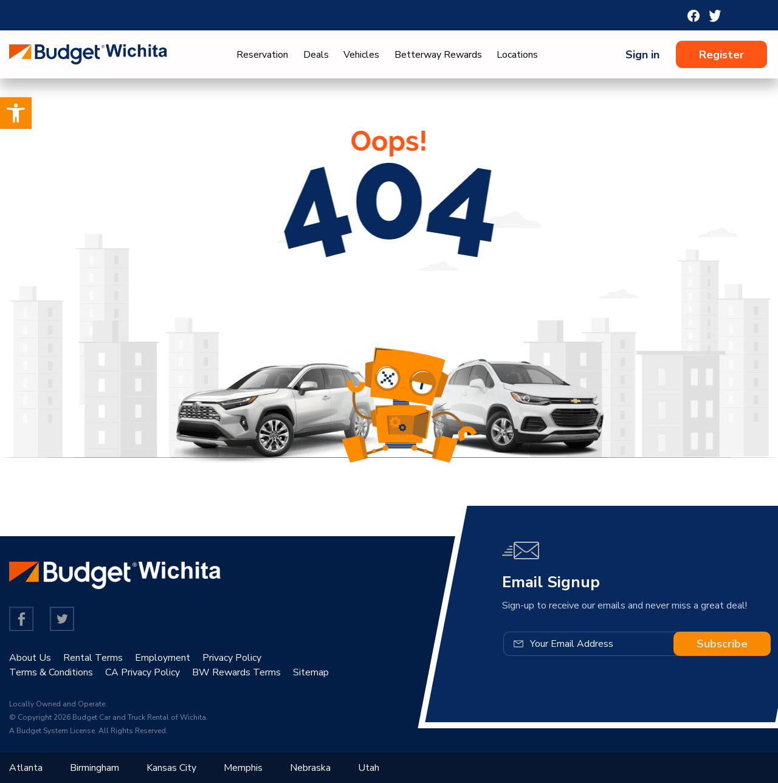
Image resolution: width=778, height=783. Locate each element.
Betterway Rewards (438, 54)
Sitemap (311, 672)
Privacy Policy (231, 657)
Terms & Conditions (51, 672)
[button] (16, 113)
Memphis (243, 767)
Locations (517, 54)
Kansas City (171, 767)
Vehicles (361, 54)
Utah (368, 767)
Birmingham (94, 767)
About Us (30, 657)
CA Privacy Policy (142, 672)
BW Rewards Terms (236, 672)
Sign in (642, 55)
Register (721, 54)
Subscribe (722, 643)
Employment (162, 657)
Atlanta (26, 767)
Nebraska (310, 767)
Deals (316, 54)
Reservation (262, 54)
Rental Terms (93, 657)
